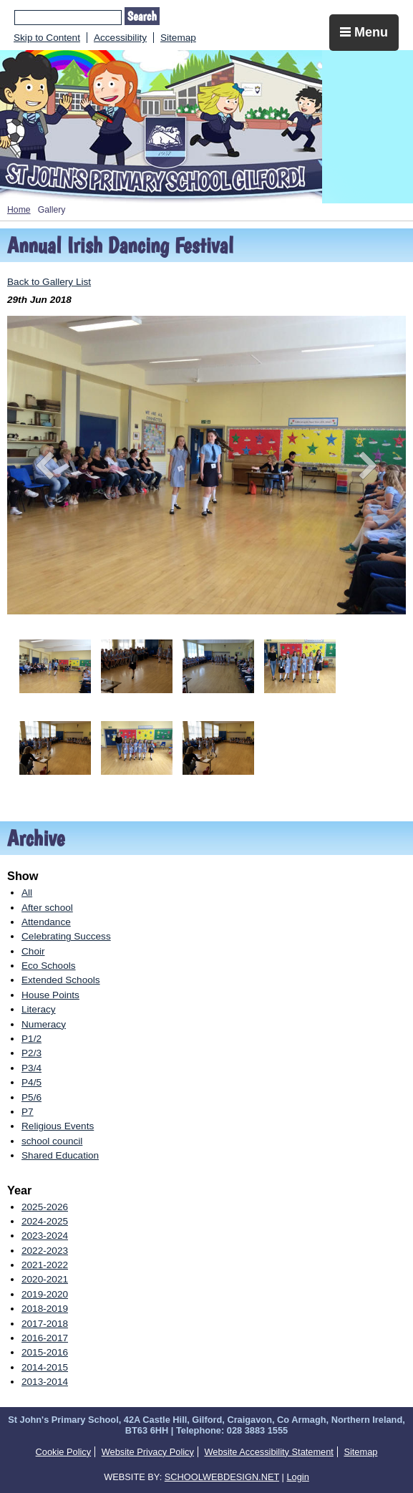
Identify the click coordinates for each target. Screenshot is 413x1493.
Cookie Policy (64, 1451)
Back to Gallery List (49, 281)
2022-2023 (44, 1250)
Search (142, 16)
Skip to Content (47, 37)
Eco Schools (48, 965)
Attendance (46, 922)
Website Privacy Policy (148, 1451)
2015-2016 (44, 1352)
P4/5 (31, 1082)
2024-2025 (44, 1221)
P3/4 (31, 1068)
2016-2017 (44, 1338)
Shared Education (60, 1155)
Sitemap (178, 37)
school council (51, 1141)
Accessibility (120, 37)
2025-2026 (44, 1207)
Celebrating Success (66, 936)
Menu (364, 32)
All (26, 892)
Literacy (38, 1009)
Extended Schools (60, 980)
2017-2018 (44, 1323)
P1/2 (31, 1038)
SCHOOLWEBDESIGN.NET (222, 1477)
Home (19, 210)
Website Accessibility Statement (268, 1451)
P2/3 (31, 1053)
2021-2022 (44, 1265)
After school (47, 907)
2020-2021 (44, 1279)
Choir (32, 951)
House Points (50, 995)
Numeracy (43, 1024)
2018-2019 (44, 1308)
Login (297, 1477)
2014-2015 (44, 1367)
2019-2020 (44, 1294)
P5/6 (31, 1097)
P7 (27, 1111)
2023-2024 (44, 1235)
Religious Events (57, 1126)
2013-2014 (44, 1381)
